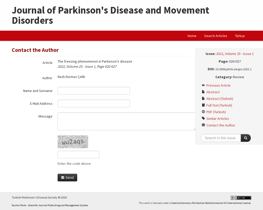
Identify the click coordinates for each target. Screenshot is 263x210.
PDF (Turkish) (214, 112)
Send (67, 178)
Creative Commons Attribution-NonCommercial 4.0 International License (211, 203)
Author (47, 78)
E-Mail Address (41, 103)
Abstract (211, 92)
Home (192, 35)
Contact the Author (218, 125)
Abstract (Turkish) (217, 98)
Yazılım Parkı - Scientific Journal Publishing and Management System (50, 205)
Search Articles (215, 35)
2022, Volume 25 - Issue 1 (235, 53)
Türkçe (240, 35)
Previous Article (216, 85)
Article (47, 62)
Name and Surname (37, 90)
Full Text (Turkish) (217, 105)
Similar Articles (215, 118)
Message (45, 116)
